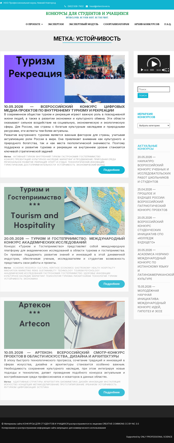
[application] (154, 64)
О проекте (34, 24)
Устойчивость (66, 164)
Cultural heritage (48, 267)
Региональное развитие (19, 162)
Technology (65, 270)
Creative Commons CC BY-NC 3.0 (120, 423)
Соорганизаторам (116, 24)
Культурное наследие (45, 159)
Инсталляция (112, 381)
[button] (154, 64)
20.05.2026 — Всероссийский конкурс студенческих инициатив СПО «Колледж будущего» (150, 230)
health (96, 267)
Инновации (103, 273)
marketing (24, 270)
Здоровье (89, 273)
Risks (35, 270)
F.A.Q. (167, 24)
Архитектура (51, 381)
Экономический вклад (90, 164)
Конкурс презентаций (17, 159)
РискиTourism (82, 276)
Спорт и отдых (57, 162)
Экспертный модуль (83, 24)
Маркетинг (38, 276)
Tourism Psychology (87, 270)
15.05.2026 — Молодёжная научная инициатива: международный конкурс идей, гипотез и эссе (152, 299)
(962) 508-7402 (76, 6)
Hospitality (108, 267)
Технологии (99, 276)
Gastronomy (83, 267)
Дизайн (83, 381)
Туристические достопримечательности (30, 164)
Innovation (10, 270)
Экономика (30, 278)
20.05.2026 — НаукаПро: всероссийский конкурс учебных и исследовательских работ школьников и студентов (154, 169)
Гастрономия (70, 156)
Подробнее (112, 170)
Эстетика (43, 387)
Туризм (112, 276)
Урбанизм (91, 384)
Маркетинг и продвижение (76, 159)
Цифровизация (26, 387)
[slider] (152, 70)
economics (67, 267)
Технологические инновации (86, 162)
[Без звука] (163, 70)
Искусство (11, 384)
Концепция (25, 384)
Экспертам (56, 24)
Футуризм (10, 387)
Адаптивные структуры (28, 381)
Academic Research (24, 267)
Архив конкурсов (146, 24)
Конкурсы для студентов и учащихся (87, 13)
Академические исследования (23, 273)
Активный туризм (24, 156)
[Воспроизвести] (142, 70)
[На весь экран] (167, 70)
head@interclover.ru (100, 6)
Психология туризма (59, 276)
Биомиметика (69, 381)
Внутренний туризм (48, 156)
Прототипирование (72, 384)
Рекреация (41, 162)
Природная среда (105, 159)
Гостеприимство (90, 156)
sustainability (48, 270)
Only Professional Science (156, 436)
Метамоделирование (46, 384)
